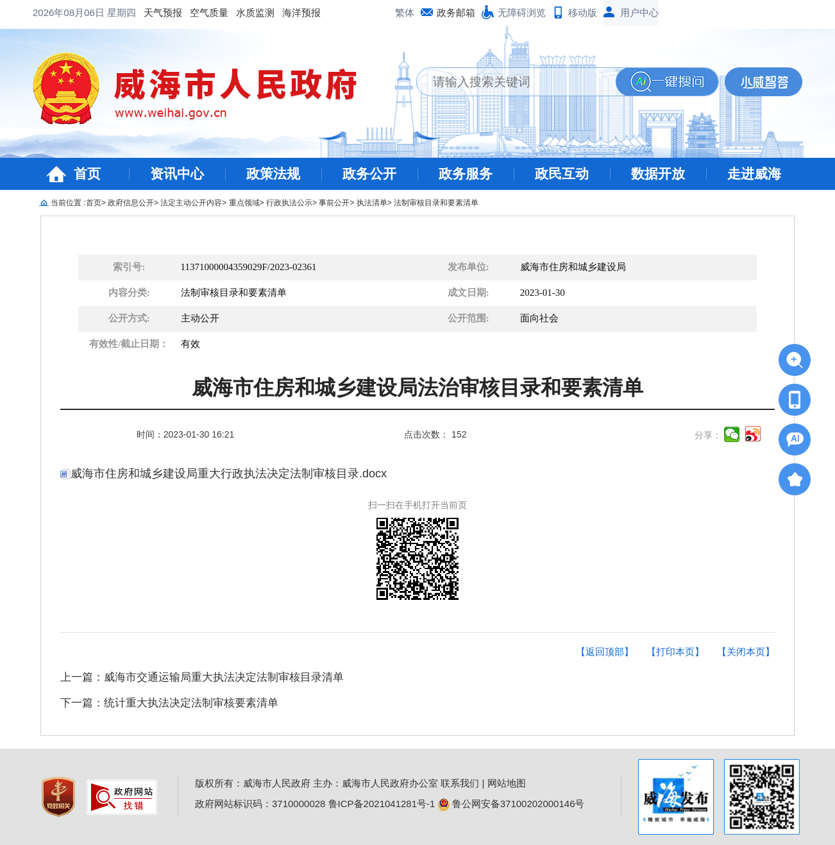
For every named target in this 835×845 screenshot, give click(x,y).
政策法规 (273, 173)
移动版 (582, 12)
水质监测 (152, 12)
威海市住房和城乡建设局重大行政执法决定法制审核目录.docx (223, 473)
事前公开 (334, 202)
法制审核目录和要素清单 (436, 202)
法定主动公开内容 (191, 202)
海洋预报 (198, 12)
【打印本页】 (675, 651)
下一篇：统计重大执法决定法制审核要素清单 (169, 703)
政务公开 (369, 173)
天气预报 (59, 12)
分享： (708, 435)
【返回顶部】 (605, 651)
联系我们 (460, 783)
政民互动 (562, 173)
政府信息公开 (131, 202)
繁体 (404, 12)
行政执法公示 (289, 202)
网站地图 (506, 783)
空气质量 (106, 12)
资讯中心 (177, 173)
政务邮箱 (456, 12)
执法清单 (372, 202)
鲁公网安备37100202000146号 (511, 803)
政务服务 (466, 173)
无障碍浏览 (522, 12)
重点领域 (244, 202)
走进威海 (754, 173)
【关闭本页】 (746, 651)
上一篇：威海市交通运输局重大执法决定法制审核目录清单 (202, 677)
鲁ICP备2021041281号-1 (381, 803)
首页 (87, 173)
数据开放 (658, 173)
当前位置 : (68, 202)
